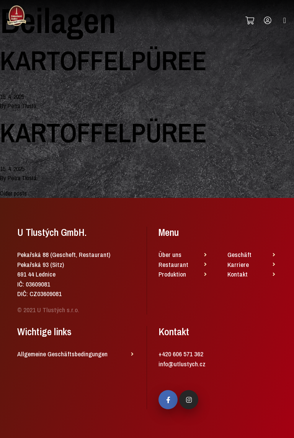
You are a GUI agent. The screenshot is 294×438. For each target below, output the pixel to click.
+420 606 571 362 (180, 353)
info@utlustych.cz (182, 363)
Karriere (238, 264)
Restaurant (173, 264)
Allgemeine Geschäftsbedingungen (62, 353)
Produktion (172, 274)
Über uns (169, 254)
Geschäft (239, 254)
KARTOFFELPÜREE (103, 61)
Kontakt (237, 274)
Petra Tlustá (22, 106)
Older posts (13, 193)
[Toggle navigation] (284, 20)
